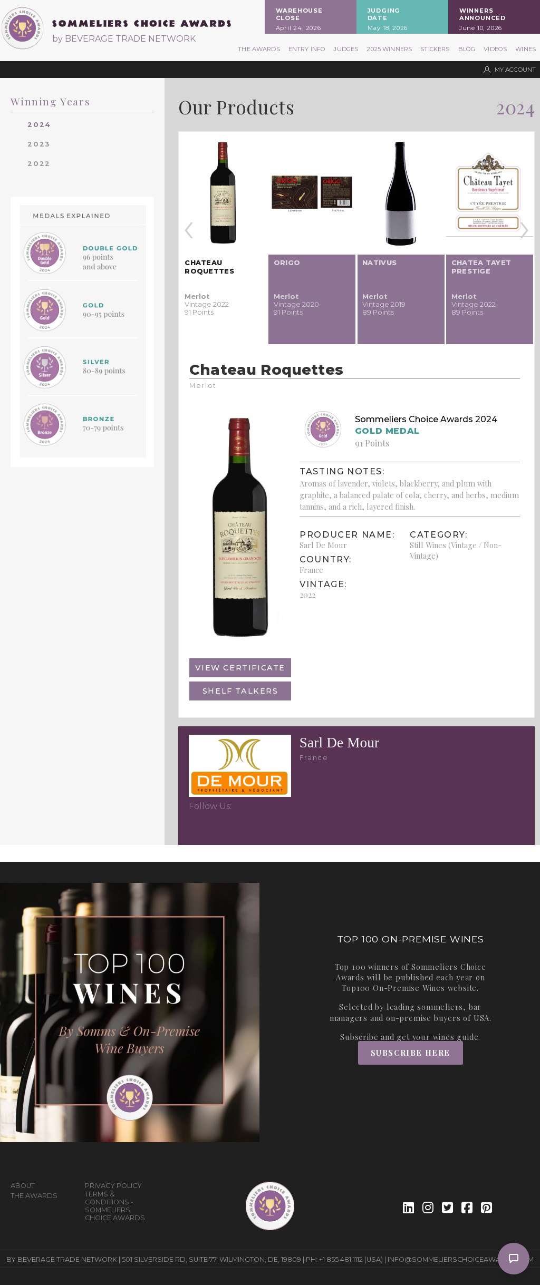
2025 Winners (389, 49)
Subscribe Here (410, 1052)
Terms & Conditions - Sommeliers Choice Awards (115, 1206)
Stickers (434, 49)
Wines (525, 49)
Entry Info (307, 49)
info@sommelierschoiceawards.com (461, 1259)
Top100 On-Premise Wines (393, 987)
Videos (495, 49)
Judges (346, 49)
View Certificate (240, 668)
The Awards (259, 49)
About (23, 1186)
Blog (467, 49)
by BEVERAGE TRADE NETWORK (124, 39)
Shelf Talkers (240, 691)
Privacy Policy (113, 1186)
